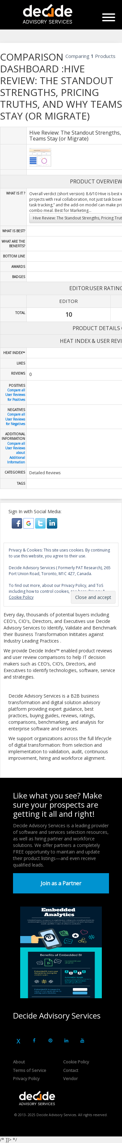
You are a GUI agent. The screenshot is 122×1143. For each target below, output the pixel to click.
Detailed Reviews (45, 473)
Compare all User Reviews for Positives (15, 395)
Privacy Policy (26, 1078)
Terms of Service (29, 1070)
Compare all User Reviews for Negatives (15, 419)
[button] (17, 522)
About (19, 1062)
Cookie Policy (76, 1062)
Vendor (70, 1078)
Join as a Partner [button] (61, 883)
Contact (70, 1070)
